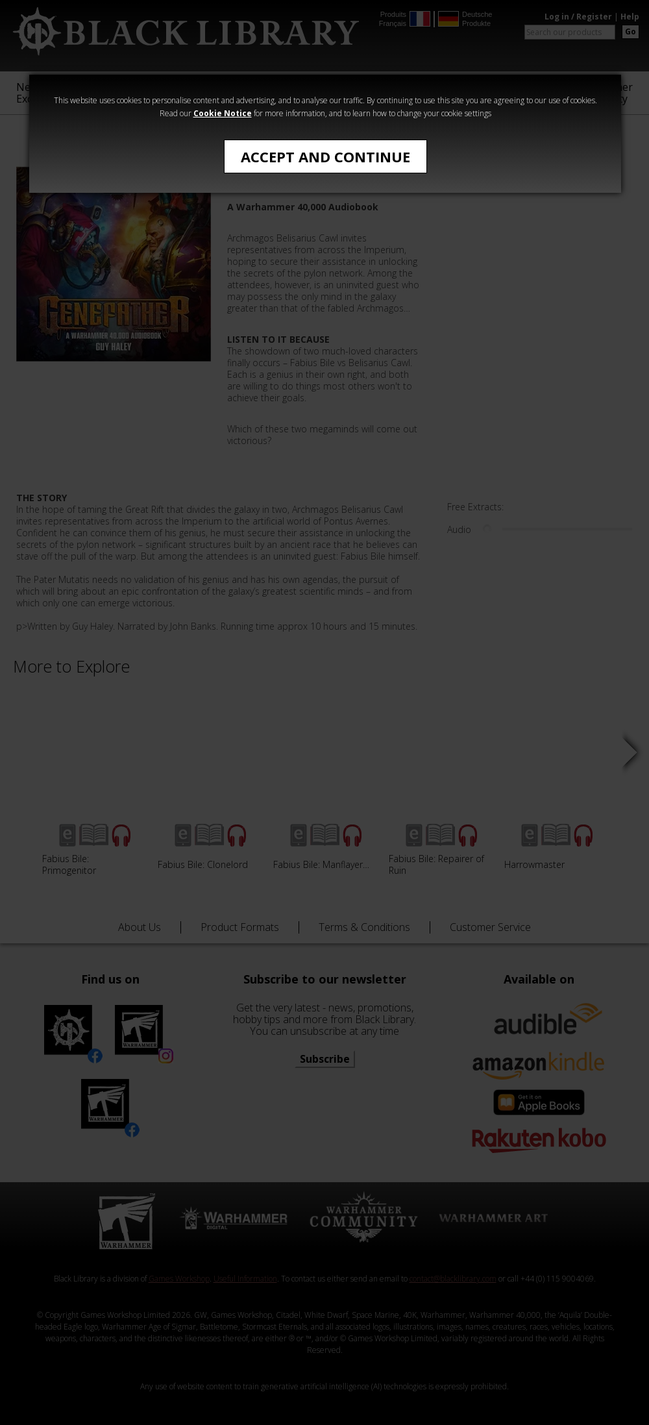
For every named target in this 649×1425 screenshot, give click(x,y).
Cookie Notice (222, 113)
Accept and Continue (325, 156)
